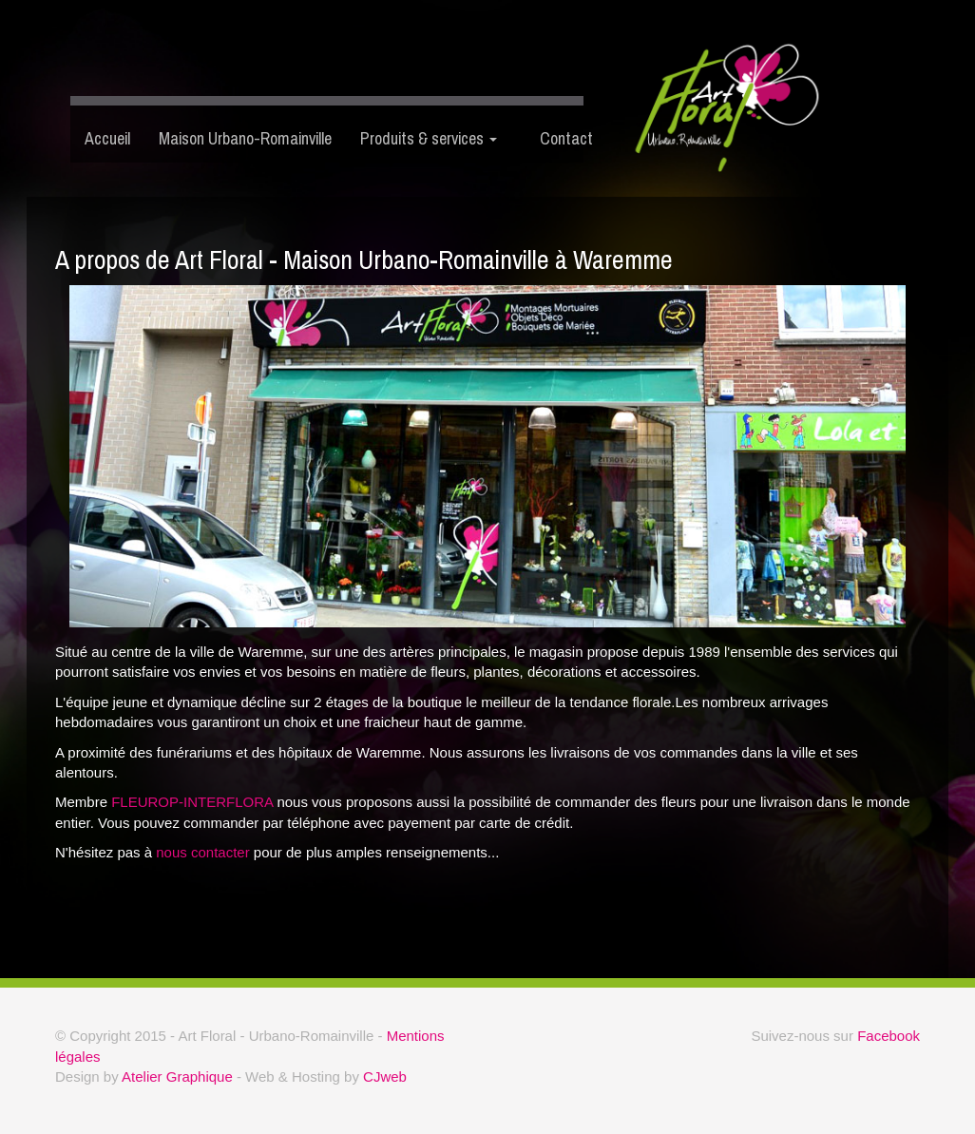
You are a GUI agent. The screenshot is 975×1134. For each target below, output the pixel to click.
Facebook (888, 1036)
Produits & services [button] (428, 138)
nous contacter (202, 852)
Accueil (107, 138)
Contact (554, 138)
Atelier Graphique (177, 1076)
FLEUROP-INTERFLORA (192, 802)
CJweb (385, 1076)
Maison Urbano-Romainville (245, 138)
